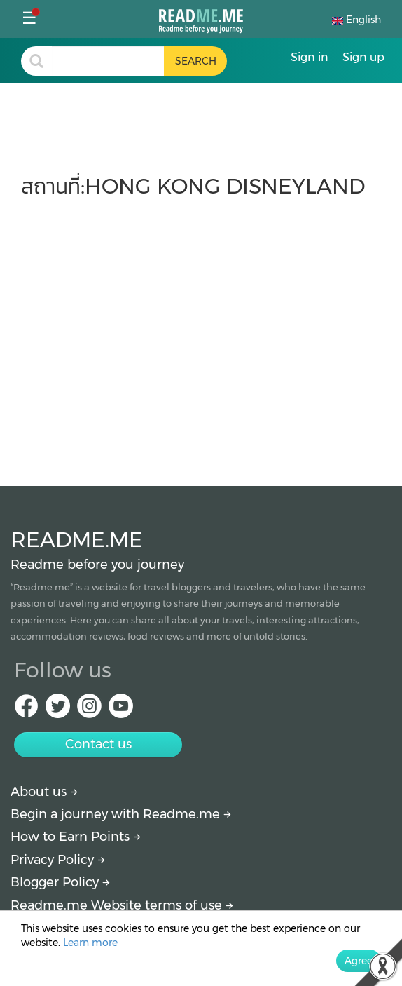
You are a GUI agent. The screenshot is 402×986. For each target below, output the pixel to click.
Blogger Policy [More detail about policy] (60, 882)
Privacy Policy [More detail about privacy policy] (58, 859)
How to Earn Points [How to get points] (76, 836)
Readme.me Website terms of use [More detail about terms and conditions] (122, 905)
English (356, 19)
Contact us (98, 744)
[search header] (108, 61)
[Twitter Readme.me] (58, 710)
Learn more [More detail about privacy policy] (90, 942)
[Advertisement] (201, 335)
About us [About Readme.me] (44, 791)
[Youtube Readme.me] (121, 710)
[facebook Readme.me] (26, 710)
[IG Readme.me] (89, 710)
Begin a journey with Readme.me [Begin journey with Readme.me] (121, 814)
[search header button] (195, 61)
